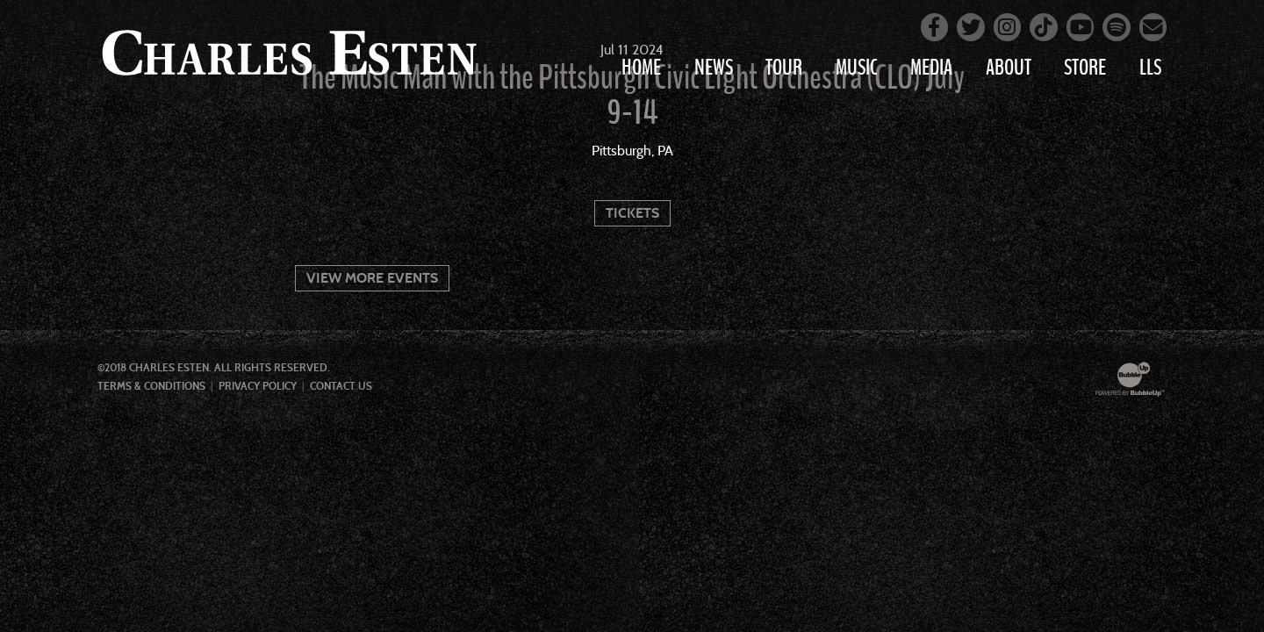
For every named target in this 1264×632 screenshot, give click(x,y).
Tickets (632, 213)
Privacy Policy (258, 386)
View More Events (372, 277)
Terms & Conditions (151, 386)
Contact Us (341, 386)
